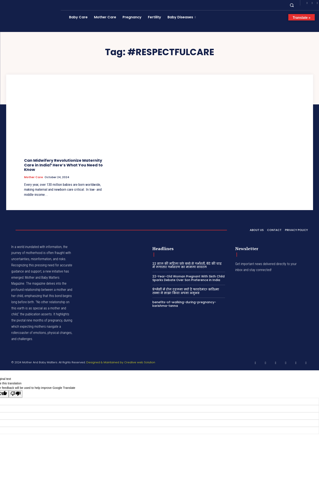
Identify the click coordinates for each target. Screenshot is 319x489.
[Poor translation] (15, 394)
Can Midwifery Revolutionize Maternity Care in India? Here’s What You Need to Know (63, 165)
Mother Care (33, 177)
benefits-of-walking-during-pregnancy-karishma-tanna (184, 304)
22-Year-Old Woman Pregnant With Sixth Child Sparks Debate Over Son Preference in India (188, 278)
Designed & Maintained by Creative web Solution (120, 362)
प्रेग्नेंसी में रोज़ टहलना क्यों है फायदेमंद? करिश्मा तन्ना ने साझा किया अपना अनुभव (185, 291)
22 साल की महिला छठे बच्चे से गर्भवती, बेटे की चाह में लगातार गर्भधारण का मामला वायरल (187, 265)
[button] (292, 5)
